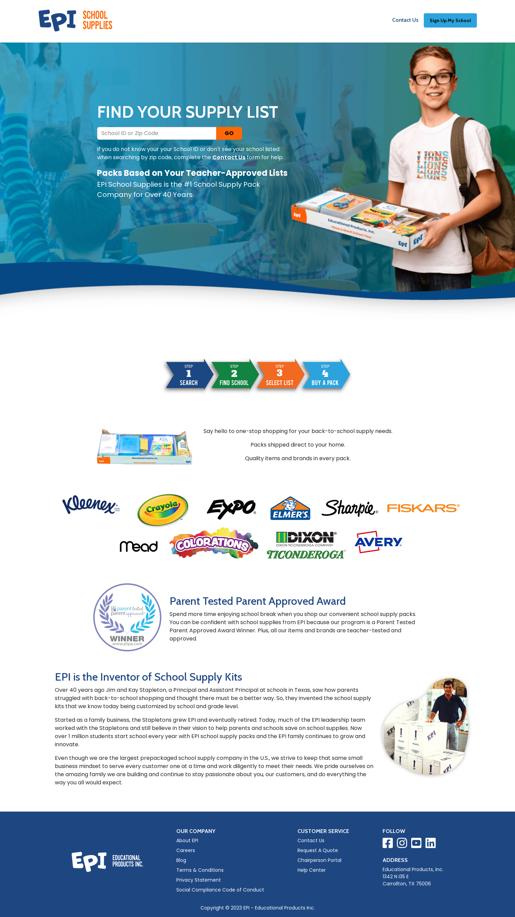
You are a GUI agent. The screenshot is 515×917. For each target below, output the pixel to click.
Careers (185, 850)
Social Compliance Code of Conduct (220, 889)
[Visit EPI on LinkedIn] (430, 844)
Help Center (311, 870)
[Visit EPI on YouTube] (416, 844)
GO (229, 133)
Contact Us (405, 21)
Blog (181, 860)
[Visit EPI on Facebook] (388, 844)
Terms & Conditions (200, 870)
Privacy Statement (198, 880)
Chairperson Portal (319, 860)
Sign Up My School (450, 21)
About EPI (187, 840)
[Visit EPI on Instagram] (402, 844)
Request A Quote (317, 850)
